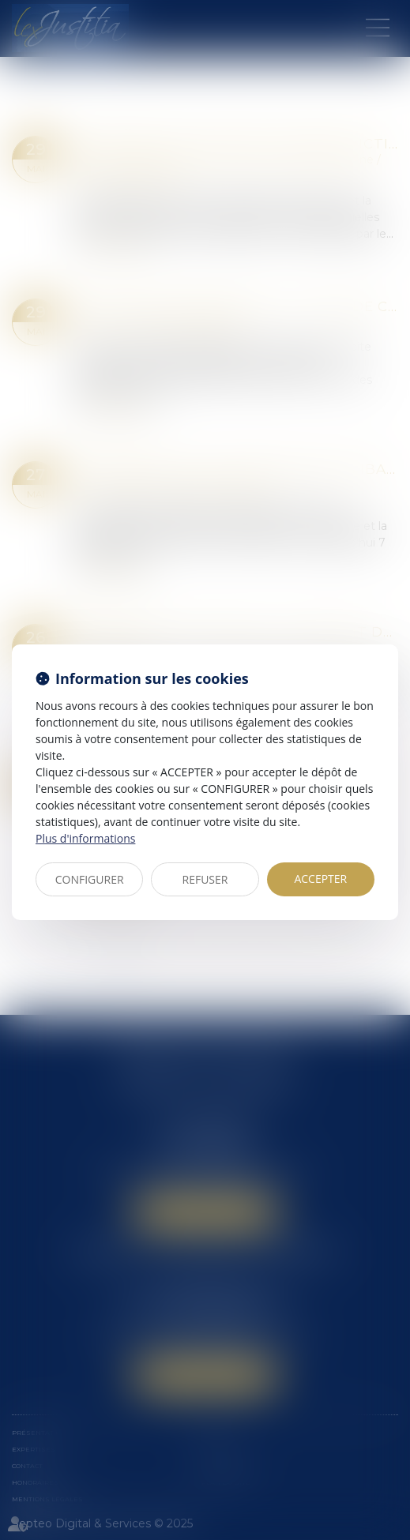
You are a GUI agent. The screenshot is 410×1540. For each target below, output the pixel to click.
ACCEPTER (320, 878)
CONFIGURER (89, 879)
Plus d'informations (85, 838)
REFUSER (205, 879)
